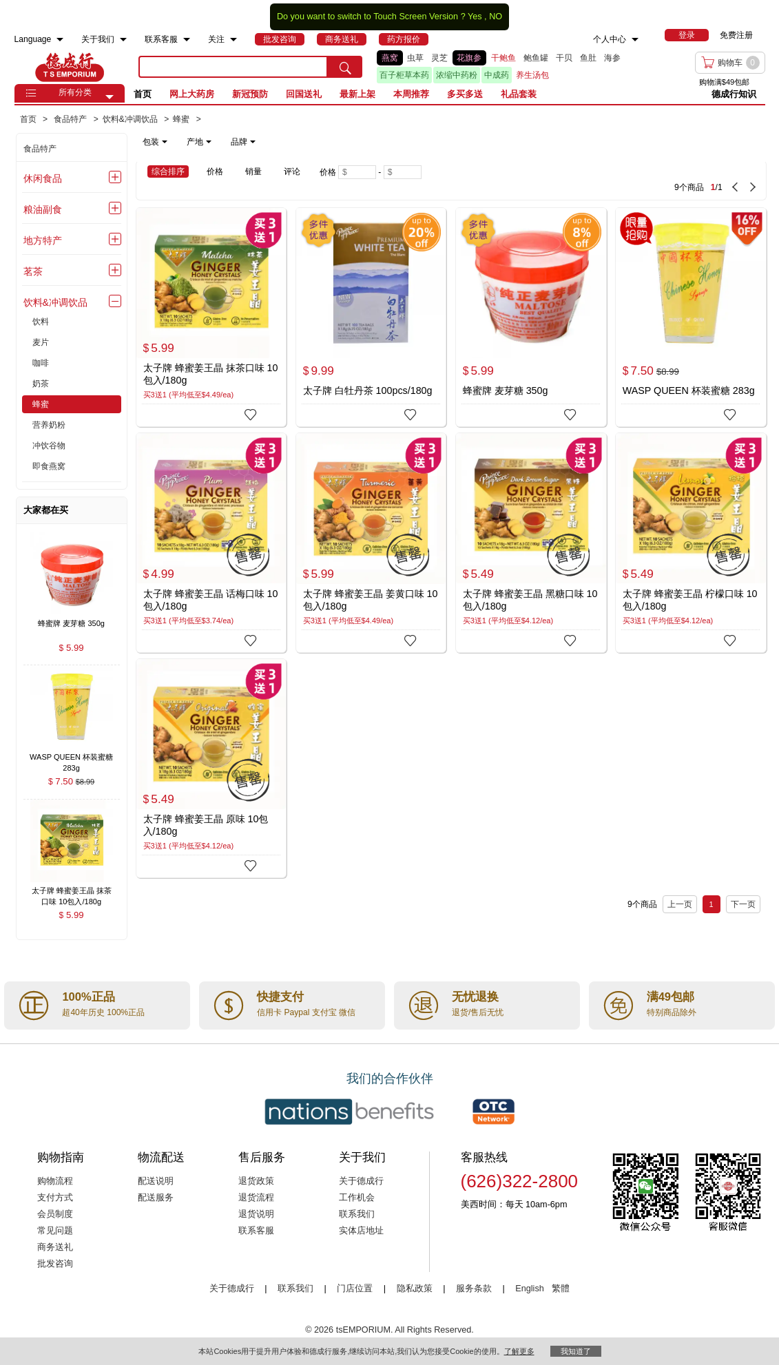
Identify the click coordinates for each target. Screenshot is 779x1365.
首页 (143, 94)
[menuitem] (60, 39)
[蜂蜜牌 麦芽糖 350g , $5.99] (71, 624)
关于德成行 (361, 1181)
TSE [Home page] (69, 67)
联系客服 (256, 1231)
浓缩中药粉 (456, 75)
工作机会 (357, 1197)
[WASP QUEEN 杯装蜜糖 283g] (691, 317)
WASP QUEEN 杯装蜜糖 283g (689, 390)
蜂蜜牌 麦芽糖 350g (505, 390)
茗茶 (33, 271)
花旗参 (469, 58)
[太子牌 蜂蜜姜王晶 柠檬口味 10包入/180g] (691, 542)
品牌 (243, 142)
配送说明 (156, 1181)
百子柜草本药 (404, 75)
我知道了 (576, 1351)
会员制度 (55, 1214)
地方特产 (42, 240)
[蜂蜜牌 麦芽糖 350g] (531, 317)
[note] (200, 142)
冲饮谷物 (48, 445)
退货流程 (256, 1197)
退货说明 (256, 1214)
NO (495, 16)
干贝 (564, 58)
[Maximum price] (403, 172)
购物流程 (55, 1181)
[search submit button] (345, 67)
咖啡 (40, 363)
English (530, 1288)
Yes (475, 16)
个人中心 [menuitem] (609, 39)
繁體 (561, 1288)
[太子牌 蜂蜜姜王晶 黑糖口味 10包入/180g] (531, 542)
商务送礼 (55, 1247)
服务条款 (474, 1288)
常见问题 (55, 1231)
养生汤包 (532, 75)
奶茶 (40, 383)
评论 (292, 171)
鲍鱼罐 (535, 58)
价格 (215, 171)
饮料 (40, 321)
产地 (199, 142)
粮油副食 (42, 209)
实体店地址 (361, 1231)
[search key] (233, 67)
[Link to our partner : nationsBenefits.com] (349, 1111)
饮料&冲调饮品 (55, 302)
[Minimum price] (357, 172)
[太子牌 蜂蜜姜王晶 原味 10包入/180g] (211, 768)
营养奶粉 (48, 425)
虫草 (415, 58)
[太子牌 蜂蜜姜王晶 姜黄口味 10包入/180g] (371, 542)
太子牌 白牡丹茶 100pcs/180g (368, 390)
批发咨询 (55, 1264)
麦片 (40, 342)
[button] (109, 97)
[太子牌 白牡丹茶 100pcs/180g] (371, 317)
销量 (253, 171)
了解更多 (519, 1351)
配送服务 (156, 1197)
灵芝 (439, 58)
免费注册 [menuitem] (736, 35)
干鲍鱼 (503, 58)
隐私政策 (415, 1288)
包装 (155, 142)
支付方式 (55, 1197)
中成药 (496, 75)
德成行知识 (734, 94)
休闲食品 (42, 178)
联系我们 (357, 1214)
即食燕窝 (48, 466)
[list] (502, 67)
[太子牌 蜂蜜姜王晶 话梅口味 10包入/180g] (211, 542)
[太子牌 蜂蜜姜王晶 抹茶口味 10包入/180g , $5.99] (71, 892)
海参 (612, 58)
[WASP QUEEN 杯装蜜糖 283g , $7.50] (71, 758)
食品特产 (39, 149)
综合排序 (168, 171)
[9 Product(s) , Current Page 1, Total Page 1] (617, 180)
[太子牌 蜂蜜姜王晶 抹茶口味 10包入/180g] (211, 317)
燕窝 (390, 58)
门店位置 (355, 1288)
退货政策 (256, 1181)
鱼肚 (588, 58)
